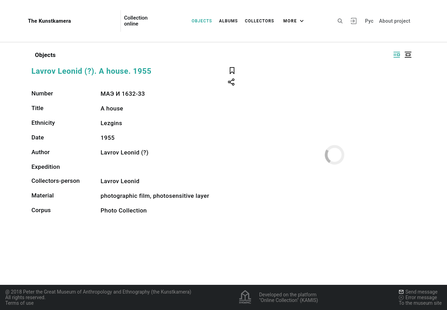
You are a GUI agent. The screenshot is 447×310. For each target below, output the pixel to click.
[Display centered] (407, 54)
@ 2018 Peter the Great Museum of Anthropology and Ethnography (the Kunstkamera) (98, 292)
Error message (418, 297)
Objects (202, 21)
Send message (418, 292)
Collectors (259, 21)
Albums (228, 21)
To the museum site (420, 303)
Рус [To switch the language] (369, 21)
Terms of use (19, 303)
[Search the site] (340, 21)
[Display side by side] (396, 54)
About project (394, 21)
